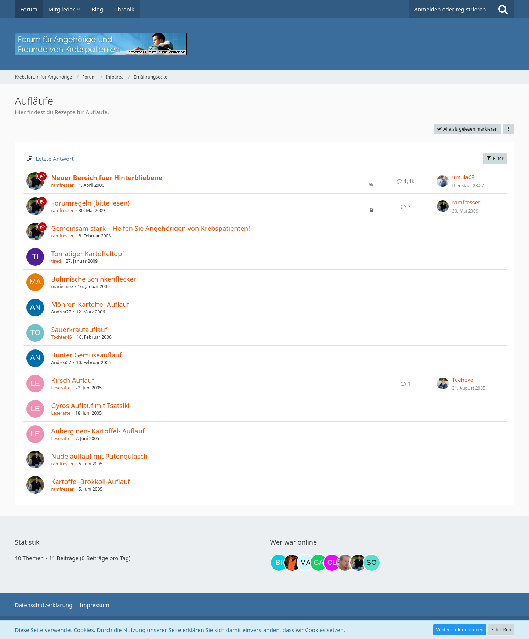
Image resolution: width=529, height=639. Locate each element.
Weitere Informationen (459, 630)
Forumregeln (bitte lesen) (90, 203)
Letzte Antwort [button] (55, 158)
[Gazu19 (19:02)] (318, 562)
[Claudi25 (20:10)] (332, 562)
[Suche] (503, 9)
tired (56, 261)
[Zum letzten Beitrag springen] (443, 181)
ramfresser (62, 185)
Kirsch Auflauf (72, 380)
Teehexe (463, 379)
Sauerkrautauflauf (79, 329)
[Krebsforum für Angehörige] (264, 44)
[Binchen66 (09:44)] (279, 562)
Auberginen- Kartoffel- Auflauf (98, 430)
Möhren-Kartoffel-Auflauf (90, 304)
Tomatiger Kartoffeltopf (87, 253)
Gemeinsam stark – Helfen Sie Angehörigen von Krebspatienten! (150, 228)
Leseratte (60, 388)
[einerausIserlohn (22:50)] (345, 562)
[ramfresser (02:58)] (358, 562)
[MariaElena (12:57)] (305, 562)
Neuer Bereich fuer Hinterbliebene (107, 177)
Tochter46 (61, 337)
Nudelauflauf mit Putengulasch (99, 456)
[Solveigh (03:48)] (371, 562)
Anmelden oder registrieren (450, 9)
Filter (495, 158)
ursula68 (463, 177)
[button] (508, 129)
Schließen (501, 630)
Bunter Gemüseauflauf (86, 355)
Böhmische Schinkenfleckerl (94, 279)
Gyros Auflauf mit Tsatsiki (90, 405)
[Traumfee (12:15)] (292, 562)
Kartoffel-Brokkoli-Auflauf (90, 481)
